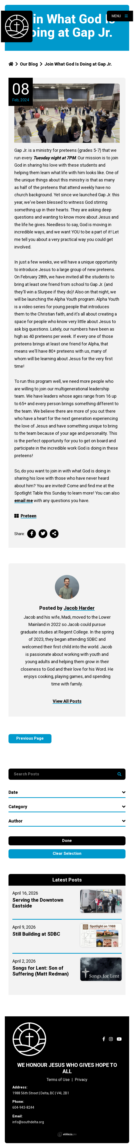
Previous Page (30, 738)
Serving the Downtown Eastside (37, 903)
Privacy (81, 1079)
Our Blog (29, 64)
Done (67, 840)
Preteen (28, 515)
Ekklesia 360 (67, 1134)
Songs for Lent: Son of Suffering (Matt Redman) (40, 971)
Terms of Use (58, 1079)
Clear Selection (67, 853)
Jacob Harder (79, 608)
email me (23, 500)
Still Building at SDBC (36, 934)
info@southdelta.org (28, 1122)
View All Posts (67, 701)
